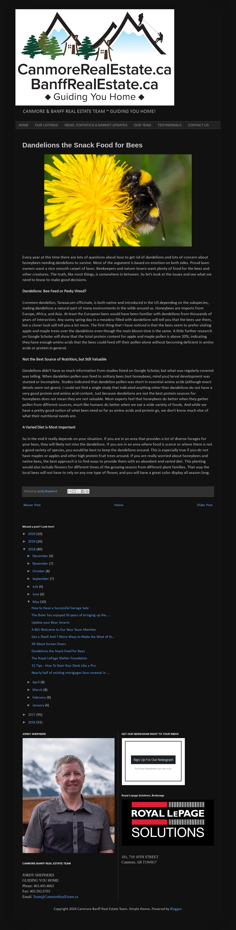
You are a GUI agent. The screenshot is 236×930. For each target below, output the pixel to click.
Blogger (176, 909)
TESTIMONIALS (169, 125)
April (36, 682)
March (37, 690)
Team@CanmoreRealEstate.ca (55, 897)
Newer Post (32, 505)
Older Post (204, 505)
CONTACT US (198, 125)
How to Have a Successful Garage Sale (60, 608)
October (39, 571)
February (39, 697)
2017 (32, 715)
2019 (32, 541)
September (41, 579)
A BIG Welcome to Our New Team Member (64, 630)
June (36, 594)
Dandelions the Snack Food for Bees (58, 651)
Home (118, 505)
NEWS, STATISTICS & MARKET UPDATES (96, 125)
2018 (32, 549)
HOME (23, 125)
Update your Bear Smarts (50, 623)
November (40, 564)
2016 (32, 722)
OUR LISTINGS (46, 125)
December (40, 556)
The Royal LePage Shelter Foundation (59, 658)
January (38, 705)
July (35, 587)
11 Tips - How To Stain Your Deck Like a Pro (64, 666)
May (36, 602)
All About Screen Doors (49, 644)
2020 (32, 534)
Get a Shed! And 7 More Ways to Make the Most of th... (73, 637)
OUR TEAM (142, 125)
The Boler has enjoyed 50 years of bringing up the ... (71, 615)
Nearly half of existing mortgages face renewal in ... (70, 673)
